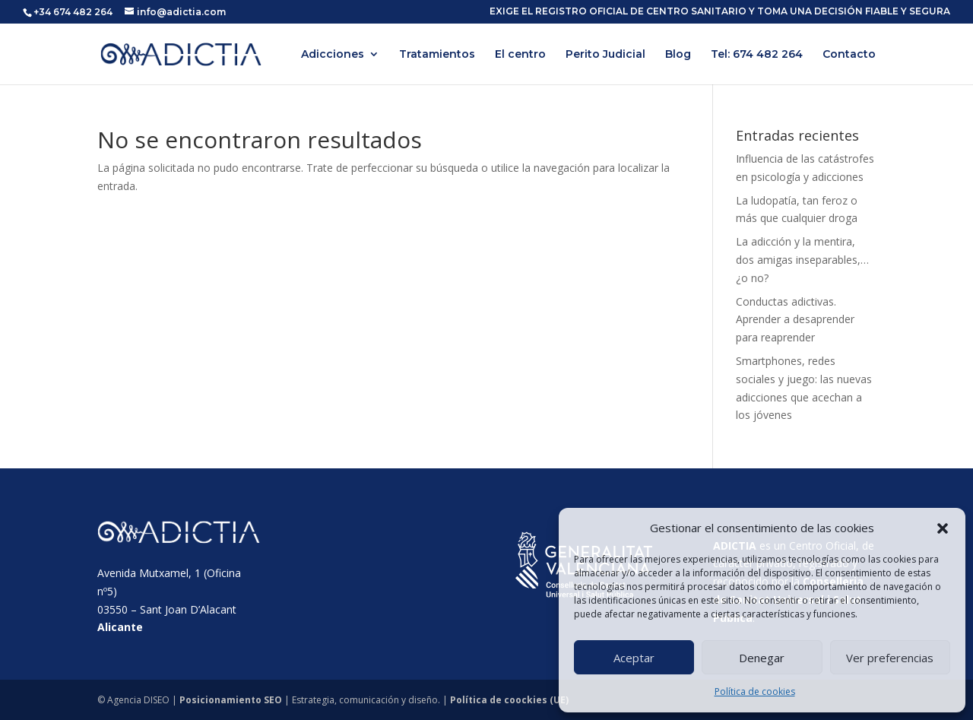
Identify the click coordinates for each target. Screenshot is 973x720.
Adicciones (332, 55)
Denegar (761, 657)
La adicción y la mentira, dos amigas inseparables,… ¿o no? (802, 259)
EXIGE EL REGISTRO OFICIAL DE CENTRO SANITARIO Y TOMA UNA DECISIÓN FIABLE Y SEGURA (720, 12)
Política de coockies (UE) (509, 699)
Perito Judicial (605, 55)
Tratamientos (437, 55)
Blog (678, 55)
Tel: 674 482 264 (757, 55)
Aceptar (633, 657)
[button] (942, 528)
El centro (520, 55)
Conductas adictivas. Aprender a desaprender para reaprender (795, 319)
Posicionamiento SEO (230, 699)
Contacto (849, 55)
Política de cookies (755, 691)
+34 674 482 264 (73, 11)
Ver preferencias (889, 657)
